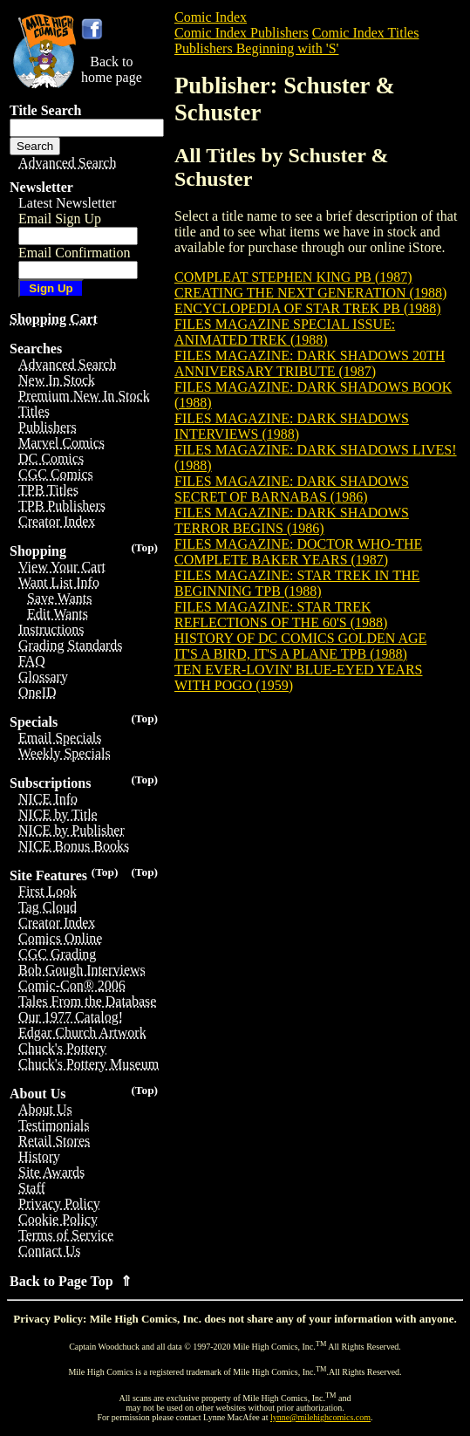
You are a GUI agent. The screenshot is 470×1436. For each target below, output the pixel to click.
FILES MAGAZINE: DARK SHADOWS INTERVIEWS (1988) (291, 426)
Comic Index (210, 17)
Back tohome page (111, 69)
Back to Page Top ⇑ (71, 1281)
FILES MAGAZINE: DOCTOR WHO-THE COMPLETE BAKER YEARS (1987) (298, 552)
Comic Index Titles (365, 32)
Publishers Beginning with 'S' (256, 48)
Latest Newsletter (67, 202)
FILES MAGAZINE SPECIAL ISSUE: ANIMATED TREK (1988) (284, 332)
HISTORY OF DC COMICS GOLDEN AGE (300, 638)
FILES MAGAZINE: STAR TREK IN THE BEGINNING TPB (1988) (296, 583)
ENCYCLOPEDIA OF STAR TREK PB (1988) (307, 308)
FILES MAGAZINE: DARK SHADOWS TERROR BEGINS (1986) (291, 520)
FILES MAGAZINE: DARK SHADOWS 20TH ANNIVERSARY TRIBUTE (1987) (309, 363)
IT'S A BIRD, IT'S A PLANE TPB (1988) (290, 653)
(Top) (144, 547)
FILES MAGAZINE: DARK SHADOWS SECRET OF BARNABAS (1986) (291, 489)
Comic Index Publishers (241, 32)
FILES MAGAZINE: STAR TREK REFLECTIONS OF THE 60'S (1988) (280, 614)
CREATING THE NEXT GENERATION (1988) (310, 292)
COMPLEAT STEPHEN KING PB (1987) (293, 277)
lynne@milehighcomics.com (320, 1417)
